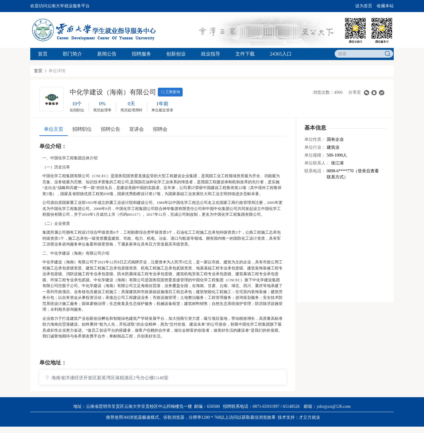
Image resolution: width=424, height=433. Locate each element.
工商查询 (170, 92)
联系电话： (315, 171)
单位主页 (53, 129)
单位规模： (315, 155)
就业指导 (210, 53)
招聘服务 (141, 53)
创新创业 (176, 53)
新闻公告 (107, 53)
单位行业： (315, 147)
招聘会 (160, 129)
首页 (43, 53)
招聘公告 (110, 129)
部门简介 (72, 53)
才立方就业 (309, 417)
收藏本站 (385, 6)
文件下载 (245, 53)
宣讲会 (136, 129)
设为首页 (363, 6)
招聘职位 (82, 129)
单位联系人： (317, 163)
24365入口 (281, 53)
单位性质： (315, 139)
